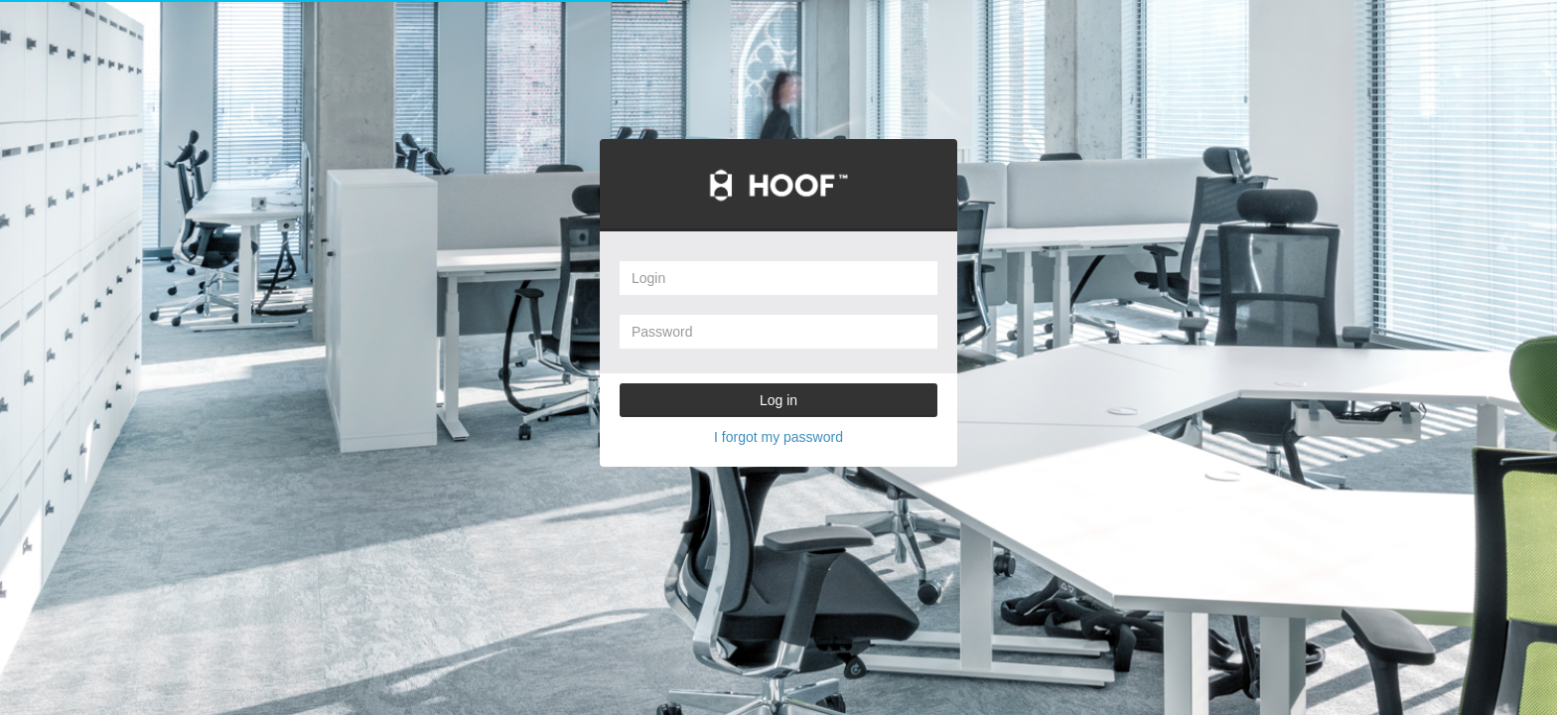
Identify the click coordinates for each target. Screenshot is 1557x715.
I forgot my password (778, 437)
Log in (778, 400)
